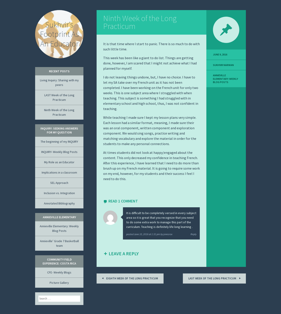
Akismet (27, 311)
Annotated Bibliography (59, 203)
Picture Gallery (59, 283)
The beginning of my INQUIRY (59, 142)
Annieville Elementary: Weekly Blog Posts (225, 79)
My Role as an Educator (59, 162)
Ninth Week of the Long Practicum (140, 22)
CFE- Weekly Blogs (59, 272)
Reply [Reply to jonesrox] (193, 234)
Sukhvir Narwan (223, 65)
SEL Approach (59, 183)
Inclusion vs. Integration (59, 193)
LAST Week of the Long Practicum (215, 278)
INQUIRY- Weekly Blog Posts (59, 152)
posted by (149, 234)
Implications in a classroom (59, 172)
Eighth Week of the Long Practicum (129, 278)
